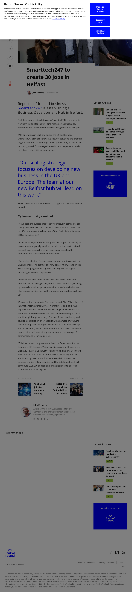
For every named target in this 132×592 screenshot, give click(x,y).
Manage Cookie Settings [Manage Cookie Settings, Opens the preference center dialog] (100, 6)
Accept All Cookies (100, 29)
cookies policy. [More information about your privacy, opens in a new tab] (58, 16)
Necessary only (100, 18)
